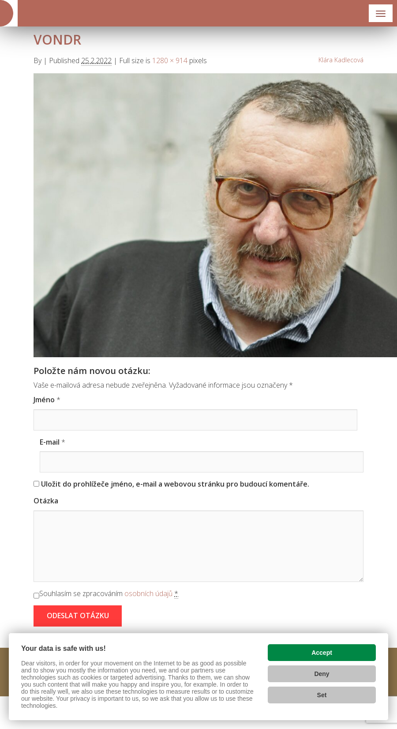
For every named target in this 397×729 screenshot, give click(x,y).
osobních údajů (148, 593)
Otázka (46, 501)
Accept (321, 652)
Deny (321, 673)
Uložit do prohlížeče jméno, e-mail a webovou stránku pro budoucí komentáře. (175, 484)
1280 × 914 (169, 60)
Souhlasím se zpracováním (108, 594)
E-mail (50, 442)
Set (322, 695)
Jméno (44, 399)
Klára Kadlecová (340, 60)
